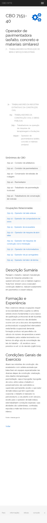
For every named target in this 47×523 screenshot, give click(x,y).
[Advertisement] (23, 79)
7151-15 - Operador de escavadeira (21, 227)
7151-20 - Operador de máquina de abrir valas (23, 234)
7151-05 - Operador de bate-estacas (21, 213)
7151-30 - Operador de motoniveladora (23, 249)
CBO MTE (7, 3)
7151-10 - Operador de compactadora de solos (23, 220)
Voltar (8, 426)
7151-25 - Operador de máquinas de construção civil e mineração (21, 242)
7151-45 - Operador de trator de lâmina (22, 260)
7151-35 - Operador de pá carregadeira (22, 255)
